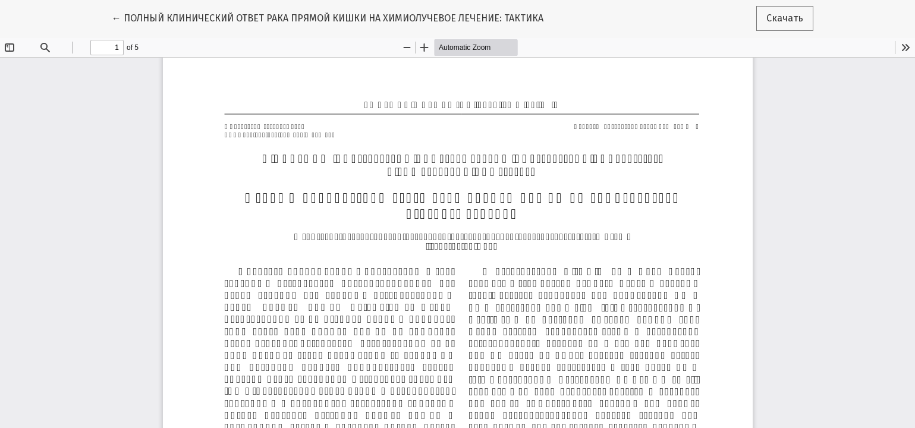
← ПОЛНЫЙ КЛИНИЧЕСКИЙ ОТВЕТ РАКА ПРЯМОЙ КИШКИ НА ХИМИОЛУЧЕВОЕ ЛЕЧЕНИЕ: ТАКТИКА (327, 17)
